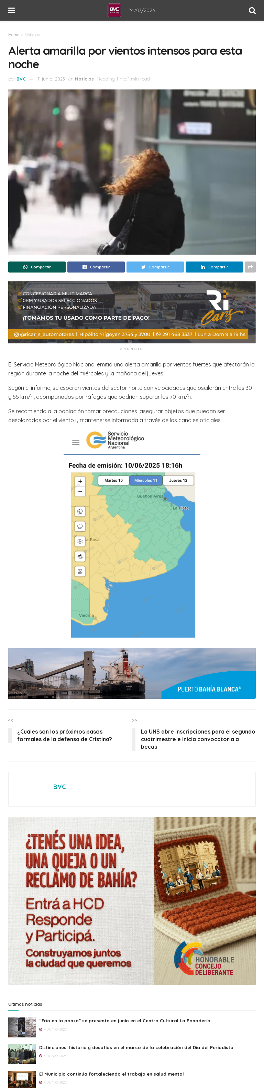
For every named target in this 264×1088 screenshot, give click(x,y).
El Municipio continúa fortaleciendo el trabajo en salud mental (111, 1074)
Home (13, 34)
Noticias (32, 34)
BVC (21, 79)
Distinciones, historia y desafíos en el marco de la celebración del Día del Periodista (136, 1047)
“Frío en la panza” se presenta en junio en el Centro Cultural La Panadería (124, 1020)
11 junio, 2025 (51, 79)
